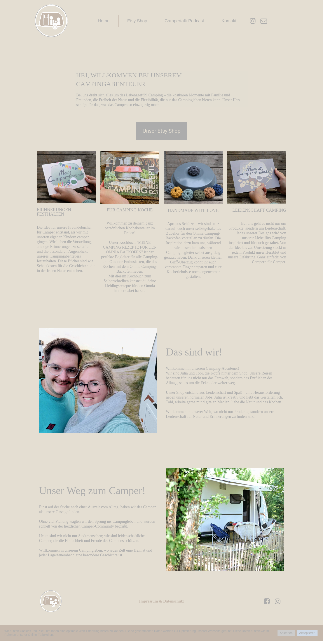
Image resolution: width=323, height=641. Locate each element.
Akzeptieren (307, 633)
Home (103, 20)
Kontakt (229, 20)
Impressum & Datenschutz (161, 601)
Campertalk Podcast (184, 20)
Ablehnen (286, 633)
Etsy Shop (137, 20)
